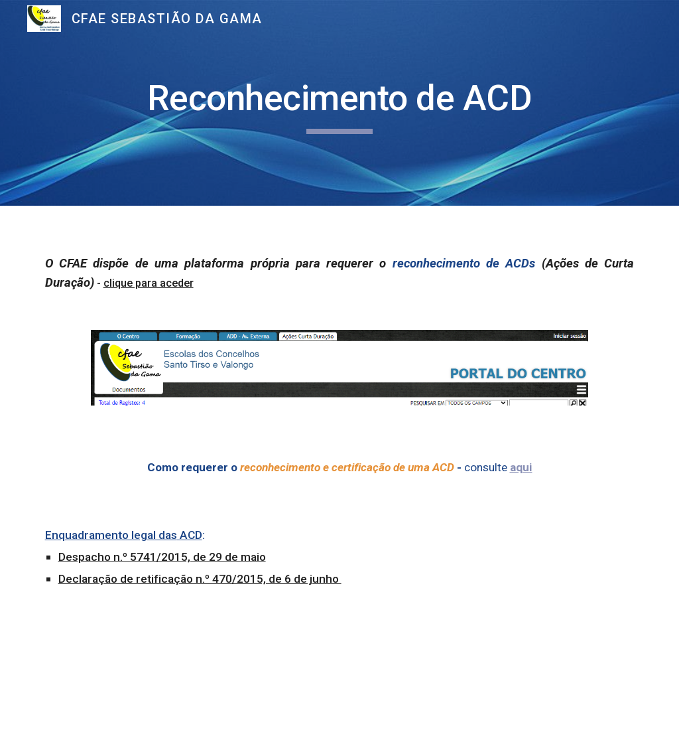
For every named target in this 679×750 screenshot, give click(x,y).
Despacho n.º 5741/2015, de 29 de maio (162, 556)
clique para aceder (148, 283)
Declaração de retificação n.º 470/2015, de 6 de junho (199, 578)
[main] (340, 102)
